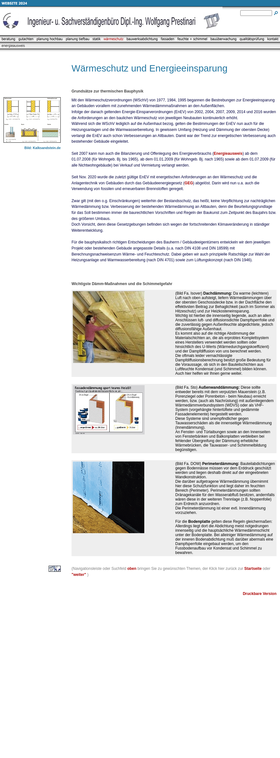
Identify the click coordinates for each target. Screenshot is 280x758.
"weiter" (79, 574)
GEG (189, 183)
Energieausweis (228, 153)
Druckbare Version (260, 593)
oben (131, 568)
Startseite (253, 568)
